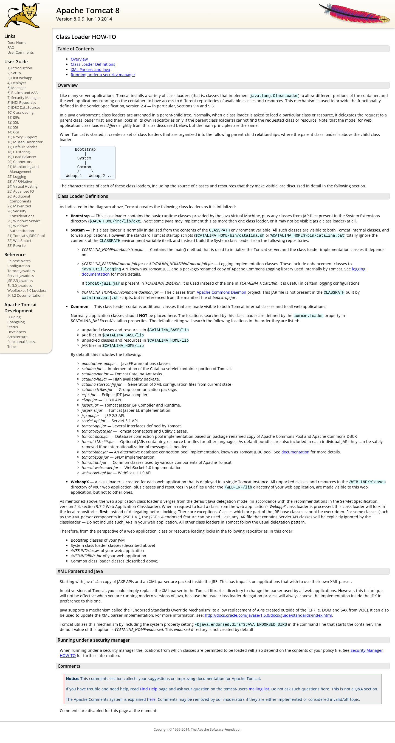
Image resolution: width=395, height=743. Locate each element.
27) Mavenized (19, 206)
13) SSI (12, 127)
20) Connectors (19, 161)
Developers (16, 331)
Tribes (12, 346)
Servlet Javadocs (20, 275)
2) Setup (14, 72)
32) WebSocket (19, 240)
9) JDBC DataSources (23, 107)
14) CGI (13, 132)
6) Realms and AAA (22, 92)
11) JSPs (13, 117)
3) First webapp (19, 77)
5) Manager (16, 87)
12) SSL (13, 122)
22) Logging (16, 176)
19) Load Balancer (21, 156)
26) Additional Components (19, 199)
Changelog (16, 321)
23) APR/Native (19, 181)
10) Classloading (20, 112)
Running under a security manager (103, 74)
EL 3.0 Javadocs (19, 285)
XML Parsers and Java (90, 69)
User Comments (20, 52)
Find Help (148, 694)
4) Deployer (16, 82)
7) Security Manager (23, 97)
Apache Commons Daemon (221, 298)
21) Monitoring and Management (23, 169)
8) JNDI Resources (21, 102)
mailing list (259, 694)
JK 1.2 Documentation (25, 295)
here (151, 705)
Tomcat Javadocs (21, 270)
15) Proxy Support (22, 137)
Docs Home (16, 42)
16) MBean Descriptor (25, 141)
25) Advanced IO (20, 191)
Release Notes (18, 260)
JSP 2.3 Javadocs (20, 280)
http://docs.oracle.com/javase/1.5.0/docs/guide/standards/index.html (268, 621)
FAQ (10, 47)
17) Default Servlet (22, 146)
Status (12, 326)
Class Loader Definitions (93, 64)
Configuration (18, 265)
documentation (295, 457)
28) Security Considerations (20, 213)
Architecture (17, 336)
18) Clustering (18, 151)
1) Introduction (19, 67)
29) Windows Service (24, 220)
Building (14, 317)
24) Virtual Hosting (22, 186)
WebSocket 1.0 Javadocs (26, 290)
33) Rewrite (16, 245)
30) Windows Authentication (20, 228)
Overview (79, 59)
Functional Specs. (21, 341)
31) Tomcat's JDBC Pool (26, 235)
